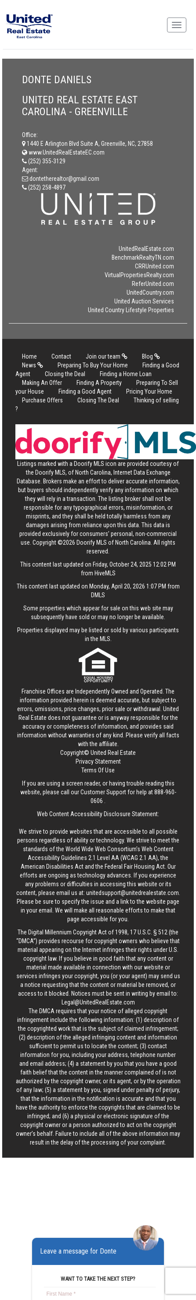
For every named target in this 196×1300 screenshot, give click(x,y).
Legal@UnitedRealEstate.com (98, 1002)
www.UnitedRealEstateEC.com (63, 152)
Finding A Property (99, 382)
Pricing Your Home (149, 391)
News (32, 365)
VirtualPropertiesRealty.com (139, 274)
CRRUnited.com (154, 266)
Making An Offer (42, 382)
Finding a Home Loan (126, 373)
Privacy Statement (98, 761)
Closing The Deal (98, 400)
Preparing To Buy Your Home (93, 365)
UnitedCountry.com (150, 292)
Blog (151, 356)
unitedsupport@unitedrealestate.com (132, 892)
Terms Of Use (98, 770)
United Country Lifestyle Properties (131, 310)
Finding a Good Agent (85, 391)
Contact (61, 356)
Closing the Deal (65, 373)
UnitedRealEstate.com (146, 248)
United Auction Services (144, 301)
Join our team (106, 356)
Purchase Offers (42, 400)
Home (29, 356)
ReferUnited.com (153, 283)
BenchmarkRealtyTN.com (143, 257)
